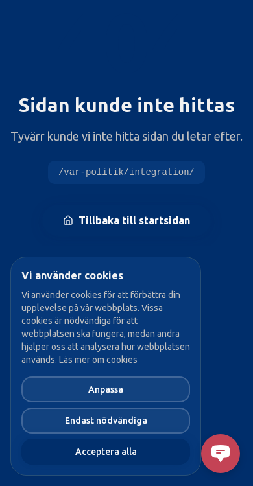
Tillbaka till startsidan (126, 220)
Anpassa (105, 389)
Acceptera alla (106, 451)
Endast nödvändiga (106, 420)
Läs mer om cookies (98, 359)
